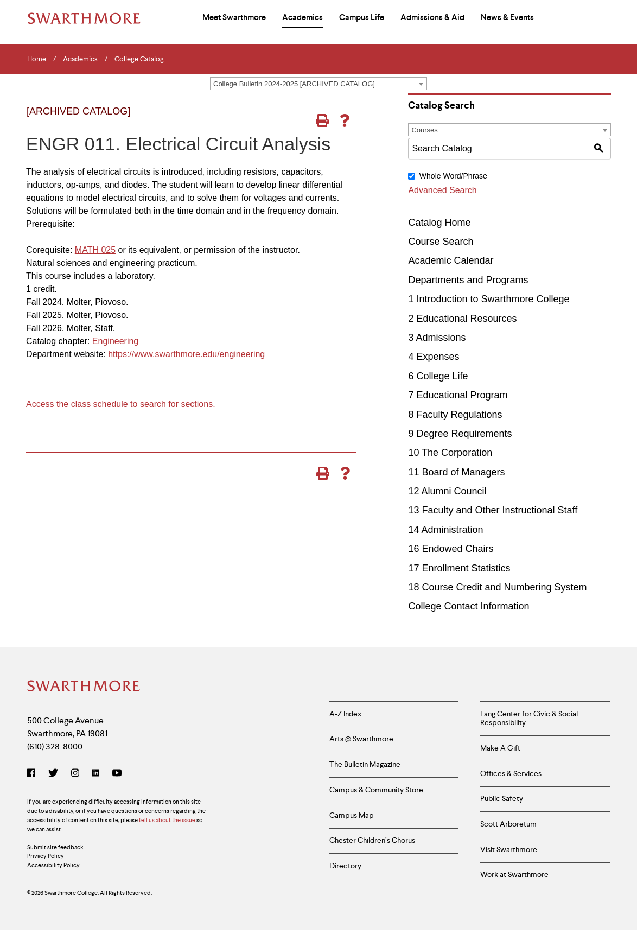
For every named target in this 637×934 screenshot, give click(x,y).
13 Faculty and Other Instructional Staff (492, 510)
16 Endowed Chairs (450, 548)
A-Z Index (345, 714)
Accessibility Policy (53, 866)
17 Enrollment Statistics (459, 568)
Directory (345, 870)
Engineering (115, 341)
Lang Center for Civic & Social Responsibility (529, 718)
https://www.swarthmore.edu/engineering (186, 354)
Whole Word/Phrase (453, 175)
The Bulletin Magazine (364, 766)
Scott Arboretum (508, 827)
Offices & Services (511, 775)
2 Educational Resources (462, 318)
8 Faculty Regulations (455, 414)
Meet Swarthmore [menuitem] (234, 17)
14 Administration (445, 529)
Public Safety (501, 801)
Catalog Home (439, 222)
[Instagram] (75, 774)
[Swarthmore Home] (84, 687)
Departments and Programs (468, 280)
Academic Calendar (450, 260)
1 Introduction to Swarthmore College (488, 299)
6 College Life (438, 376)
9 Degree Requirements (460, 433)
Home (36, 59)
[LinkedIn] (96, 774)
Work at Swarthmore (514, 879)
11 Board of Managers (456, 472)
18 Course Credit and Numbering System (497, 587)
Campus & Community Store (376, 792)
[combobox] (318, 83)
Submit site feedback (55, 848)
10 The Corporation (450, 452)
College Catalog (139, 59)
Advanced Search (442, 190)
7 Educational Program (457, 395)
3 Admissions (437, 337)
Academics (80, 59)
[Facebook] (33, 774)
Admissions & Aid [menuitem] (432, 17)
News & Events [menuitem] (507, 17)
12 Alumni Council (447, 491)
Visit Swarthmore (508, 853)
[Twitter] (53, 774)
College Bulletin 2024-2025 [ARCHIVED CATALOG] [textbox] (294, 84)
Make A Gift (500, 749)
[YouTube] (117, 774)
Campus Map (351, 818)
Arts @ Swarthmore (361, 740)
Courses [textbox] (424, 130)
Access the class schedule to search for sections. (120, 404)
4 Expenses (433, 356)
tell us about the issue (167, 820)
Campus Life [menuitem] (361, 17)
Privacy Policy (45, 857)
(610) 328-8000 (54, 747)
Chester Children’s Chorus (372, 844)
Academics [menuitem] (302, 17)
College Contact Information (468, 606)
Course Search (440, 241)
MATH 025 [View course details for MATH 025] (95, 250)
